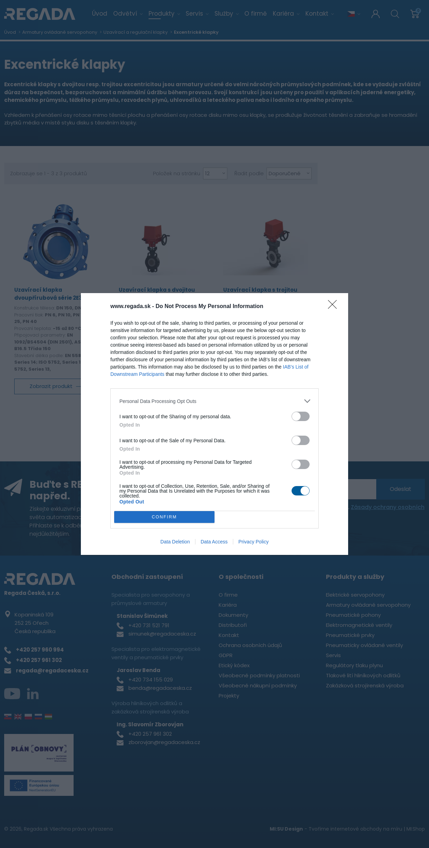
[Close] (334, 306)
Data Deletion (175, 541)
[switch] (301, 416)
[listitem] (214, 401)
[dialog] (214, 424)
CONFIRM (165, 516)
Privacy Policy (253, 541)
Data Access (214, 541)
